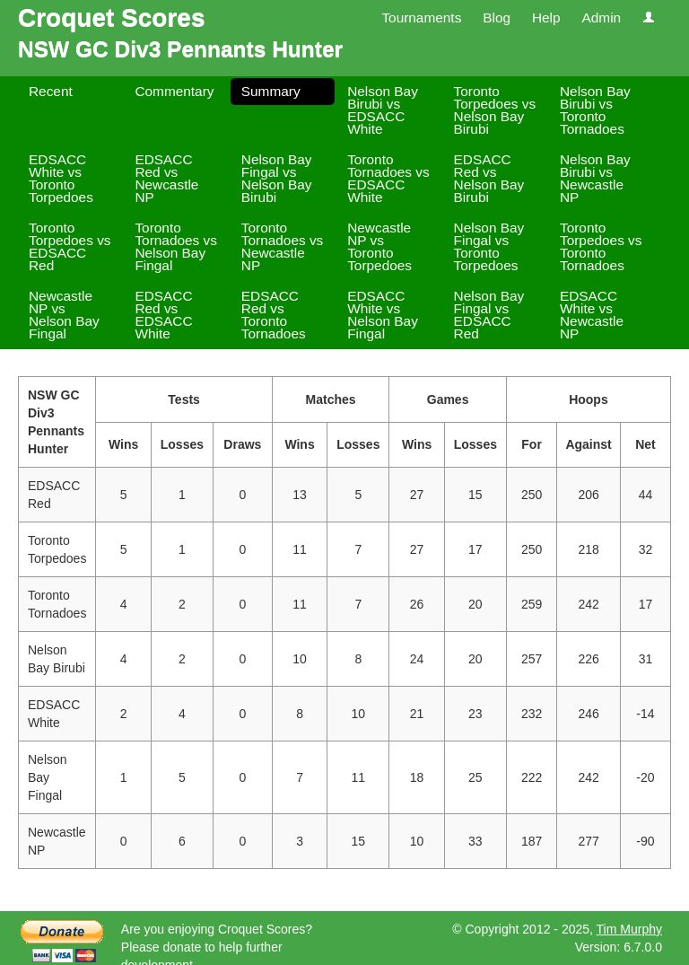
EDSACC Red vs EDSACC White (163, 314)
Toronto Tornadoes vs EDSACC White (388, 178)
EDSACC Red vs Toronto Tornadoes (273, 314)
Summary (271, 91)
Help (546, 17)
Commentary (174, 91)
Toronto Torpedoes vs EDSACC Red (70, 246)
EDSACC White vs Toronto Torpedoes (61, 178)
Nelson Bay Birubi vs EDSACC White (382, 109)
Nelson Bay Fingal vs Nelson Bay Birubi (276, 178)
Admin (601, 17)
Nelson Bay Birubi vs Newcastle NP (595, 178)
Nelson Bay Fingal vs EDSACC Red (489, 314)
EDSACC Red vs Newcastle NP (166, 178)
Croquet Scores (111, 17)
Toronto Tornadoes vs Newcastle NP (282, 246)
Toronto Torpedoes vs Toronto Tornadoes (601, 246)
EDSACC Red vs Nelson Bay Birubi (489, 178)
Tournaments (421, 17)
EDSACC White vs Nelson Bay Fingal (382, 314)
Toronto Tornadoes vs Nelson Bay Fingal (176, 246)
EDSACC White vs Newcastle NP (592, 314)
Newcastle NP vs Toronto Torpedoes (379, 246)
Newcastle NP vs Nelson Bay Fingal (64, 314)
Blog (496, 17)
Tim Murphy (629, 929)
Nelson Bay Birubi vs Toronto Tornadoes (595, 109)
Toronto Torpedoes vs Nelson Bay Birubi (495, 109)
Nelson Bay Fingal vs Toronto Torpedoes (489, 246)
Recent (51, 91)
